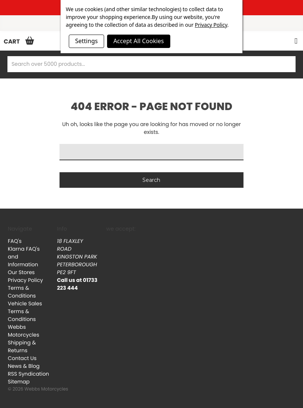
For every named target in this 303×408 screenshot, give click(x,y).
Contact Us (22, 358)
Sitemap (19, 381)
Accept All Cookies (138, 41)
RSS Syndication (28, 374)
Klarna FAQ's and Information (24, 256)
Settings (86, 41)
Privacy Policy (25, 280)
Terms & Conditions (22, 291)
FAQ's (15, 241)
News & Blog (24, 366)
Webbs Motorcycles (23, 330)
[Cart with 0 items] (17, 41)
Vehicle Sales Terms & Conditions (25, 311)
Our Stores (21, 272)
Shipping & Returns (22, 346)
